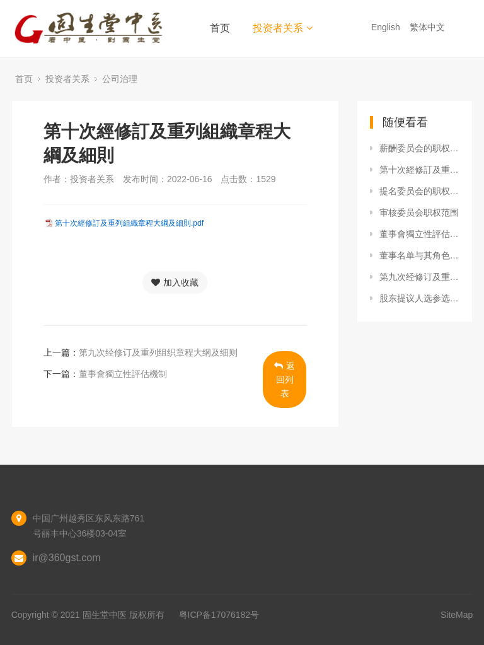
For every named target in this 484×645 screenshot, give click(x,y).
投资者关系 (283, 28)
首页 (220, 28)
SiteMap (457, 615)
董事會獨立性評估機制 (123, 374)
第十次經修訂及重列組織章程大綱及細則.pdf (129, 223)
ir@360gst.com (67, 557)
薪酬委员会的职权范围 (419, 148)
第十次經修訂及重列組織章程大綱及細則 (419, 170)
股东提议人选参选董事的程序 (419, 298)
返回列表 (284, 379)
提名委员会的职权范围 (419, 191)
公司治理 (119, 79)
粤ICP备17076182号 (219, 615)
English (387, 27)
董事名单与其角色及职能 (419, 255)
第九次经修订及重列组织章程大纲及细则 (158, 352)
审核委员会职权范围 (419, 212)
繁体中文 (428, 27)
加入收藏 (175, 282)
